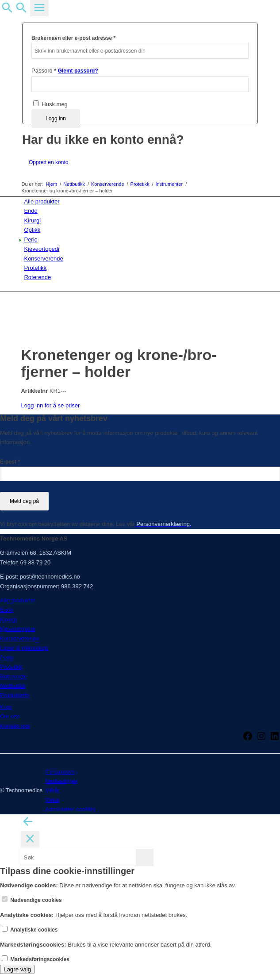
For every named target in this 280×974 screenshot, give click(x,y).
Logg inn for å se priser (50, 405)
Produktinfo (14, 695)
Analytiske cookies (30, 930)
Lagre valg (17, 969)
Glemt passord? (78, 71)
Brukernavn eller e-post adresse (73, 38)
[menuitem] (141, 201)
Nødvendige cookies (32, 900)
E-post (10, 462)
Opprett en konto (48, 162)
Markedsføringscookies (35, 959)
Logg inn (56, 118)
